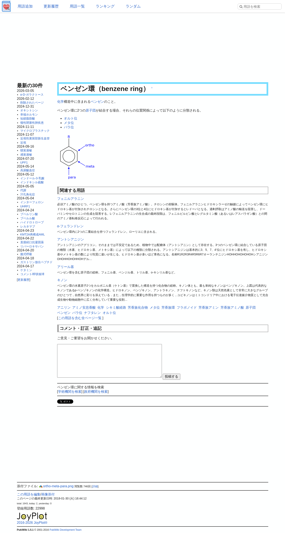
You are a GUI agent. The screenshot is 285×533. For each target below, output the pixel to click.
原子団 (91, 110)
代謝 (23, 190)
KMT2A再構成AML (32, 234)
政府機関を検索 (96, 391)
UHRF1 (25, 206)
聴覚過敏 (26, 150)
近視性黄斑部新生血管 (35, 138)
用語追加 (25, 6)
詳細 (95, 486)
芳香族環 (168, 307)
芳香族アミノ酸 (232, 307)
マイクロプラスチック (35, 130)
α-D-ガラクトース (32, 94)
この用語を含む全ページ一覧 (80, 318)
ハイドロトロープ (32, 222)
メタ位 (69, 123)
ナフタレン (92, 313)
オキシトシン (29, 110)
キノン (62, 280)
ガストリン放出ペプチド (36, 262)
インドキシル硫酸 (32, 182)
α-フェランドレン (70, 226)
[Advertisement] (142, 46)
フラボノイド (187, 307)
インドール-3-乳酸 (32, 178)
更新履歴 (51, 6)
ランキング (105, 6)
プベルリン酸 (29, 214)
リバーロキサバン (32, 246)
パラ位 (69, 127)
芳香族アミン (209, 307)
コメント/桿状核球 (32, 274)
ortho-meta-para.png (56, 486)
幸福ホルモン (29, 114)
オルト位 (70, 118)
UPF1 (24, 162)
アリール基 (65, 267)
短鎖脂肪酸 (27, 118)
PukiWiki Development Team (66, 529)
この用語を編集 (28, 494)
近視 (23, 142)
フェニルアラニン (70, 198)
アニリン (64, 307)
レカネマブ (27, 226)
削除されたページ (32, 102)
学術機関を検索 (69, 391)
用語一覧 (77, 6)
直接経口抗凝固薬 (32, 242)
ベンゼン (97, 101)
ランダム (133, 6)
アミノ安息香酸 (84, 307)
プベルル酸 (27, 218)
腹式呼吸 (26, 254)
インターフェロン (32, 202)
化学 (60, 101)
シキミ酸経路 (116, 307)
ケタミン (26, 270)
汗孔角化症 (27, 194)
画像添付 (48, 494)
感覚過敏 (26, 154)
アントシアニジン (70, 239)
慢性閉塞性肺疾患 (32, 122)
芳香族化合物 (138, 307)
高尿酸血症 (27, 170)
